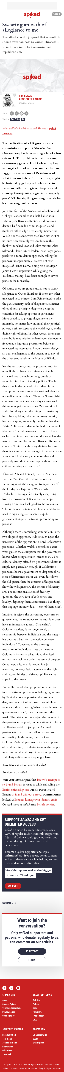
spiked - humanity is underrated (32, 15)
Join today (32, 951)
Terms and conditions (11, 1008)
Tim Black (6, 1054)
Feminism (37, 1012)
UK (23, 119)
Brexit (35, 1008)
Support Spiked (9, 1004)
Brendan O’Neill (9, 1035)
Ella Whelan (7, 1046)
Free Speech (38, 1015)
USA (35, 1019)
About (5, 1000)
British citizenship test (15, 790)
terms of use (53, 1064)
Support (13, 885)
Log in (56, 14)
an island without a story (26, 795)
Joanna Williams (9, 1042)
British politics (45, 805)
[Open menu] (4, 14)
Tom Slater (7, 1039)
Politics (15, 119)
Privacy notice (8, 1012)
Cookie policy (8, 1015)
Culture (36, 1004)
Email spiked (38, 1042)
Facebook (4, 988)
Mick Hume (7, 1050)
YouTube (18, 988)
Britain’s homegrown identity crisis (35, 800)
